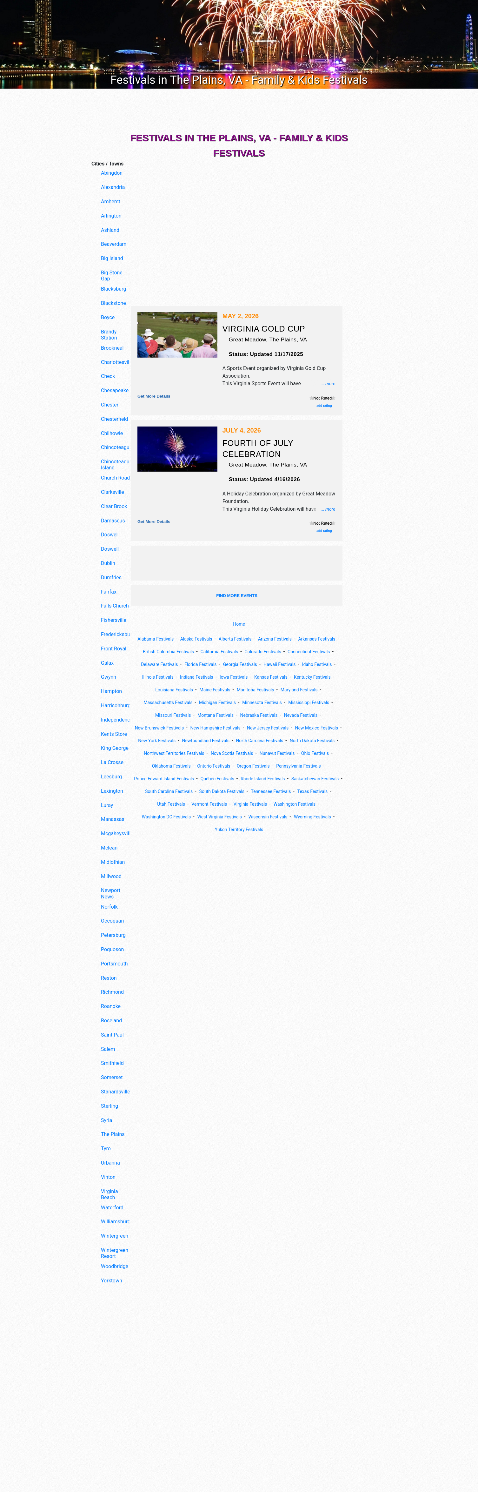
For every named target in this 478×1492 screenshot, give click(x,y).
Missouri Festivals (264, 715)
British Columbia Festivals (212, 652)
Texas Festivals (322, 817)
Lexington (112, 791)
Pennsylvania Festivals (221, 791)
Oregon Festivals (170, 791)
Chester (109, 405)
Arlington (111, 216)
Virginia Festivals (252, 829)
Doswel (109, 535)
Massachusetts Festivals (261, 702)
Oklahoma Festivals (257, 779)
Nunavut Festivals (170, 779)
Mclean (109, 848)
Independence (116, 720)
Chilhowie (112, 433)
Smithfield (112, 1063)
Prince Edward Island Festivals (287, 791)
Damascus (113, 521)
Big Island (112, 258)
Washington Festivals (301, 829)
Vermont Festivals (206, 829)
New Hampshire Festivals (181, 740)
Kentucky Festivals (213, 690)
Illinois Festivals (237, 677)
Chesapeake (115, 390)
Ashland (110, 230)
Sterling (109, 1106)
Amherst (110, 201)
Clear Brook (114, 506)
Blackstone (113, 303)
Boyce (108, 317)
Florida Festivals (265, 664)
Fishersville (113, 620)
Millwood (111, 876)
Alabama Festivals (170, 639)
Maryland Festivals (205, 702)
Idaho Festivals (195, 677)
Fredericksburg (116, 634)
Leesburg (111, 777)
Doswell (110, 549)
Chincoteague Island (116, 465)
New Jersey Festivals (240, 740)
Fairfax (108, 592)
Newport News (110, 893)
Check (108, 376)
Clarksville (112, 492)
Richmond (112, 992)
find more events (236, 595)
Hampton (111, 691)
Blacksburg (113, 289)
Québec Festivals (177, 804)
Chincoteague (116, 447)
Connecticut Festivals (167, 664)
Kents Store (114, 734)
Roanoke (111, 1006)
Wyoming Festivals (208, 855)
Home (239, 624)
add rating (324, 405)
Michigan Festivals (316, 702)
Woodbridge (114, 1266)
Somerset (112, 1077)
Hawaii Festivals (153, 677)
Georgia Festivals (309, 664)
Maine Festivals (307, 690)
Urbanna (110, 1163)
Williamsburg (115, 1222)
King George (115, 748)
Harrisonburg (115, 705)
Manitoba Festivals (156, 702)
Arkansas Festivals (155, 652)
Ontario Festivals (304, 779)
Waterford (112, 1208)
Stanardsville (115, 1092)
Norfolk (109, 907)
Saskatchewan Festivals (287, 804)
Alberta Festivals (259, 639)
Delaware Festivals (219, 664)
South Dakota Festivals (220, 817)
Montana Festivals (312, 715)
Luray (107, 805)
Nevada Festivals (229, 728)
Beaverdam (113, 244)
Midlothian (113, 862)
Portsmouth (114, 964)
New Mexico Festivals (295, 740)
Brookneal (112, 348)
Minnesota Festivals (162, 715)
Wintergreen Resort (114, 1253)
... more (327, 383)
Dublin (108, 563)
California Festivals (269, 652)
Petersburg (113, 935)
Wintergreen (114, 1236)
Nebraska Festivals (182, 728)
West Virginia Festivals (242, 842)
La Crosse (112, 762)
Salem (108, 1049)
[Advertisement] (108, 1396)
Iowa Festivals (322, 677)
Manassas (112, 819)
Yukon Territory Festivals (263, 855)
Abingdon (112, 173)
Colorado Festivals (318, 652)
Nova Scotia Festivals (303, 766)
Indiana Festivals (280, 677)
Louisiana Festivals (262, 690)
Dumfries (111, 578)
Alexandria (113, 187)
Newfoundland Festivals (231, 753)
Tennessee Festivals (275, 817)
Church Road (115, 478)
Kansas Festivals (167, 690)
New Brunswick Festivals (284, 728)
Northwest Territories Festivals (237, 766)
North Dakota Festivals (171, 766)
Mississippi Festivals (214, 715)
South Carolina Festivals (161, 817)
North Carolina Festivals (291, 753)
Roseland (111, 1021)
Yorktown (111, 1281)
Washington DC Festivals (182, 842)
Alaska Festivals (215, 639)
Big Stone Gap (112, 276)
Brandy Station (109, 335)
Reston (109, 978)
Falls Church (115, 606)
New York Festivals (176, 753)
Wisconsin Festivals (296, 842)
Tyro (106, 1149)
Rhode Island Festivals (228, 804)
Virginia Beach (109, 1194)
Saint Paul (112, 1035)
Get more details (156, 396)
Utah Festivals (163, 829)
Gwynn (108, 677)
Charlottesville (116, 362)
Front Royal (113, 649)
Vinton (108, 1177)
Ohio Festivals (212, 779)
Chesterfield (114, 419)
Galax (107, 663)
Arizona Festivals (304, 639)
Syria (106, 1120)
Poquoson (112, 949)
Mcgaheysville (116, 833)
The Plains (112, 1134)
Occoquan (112, 921)
